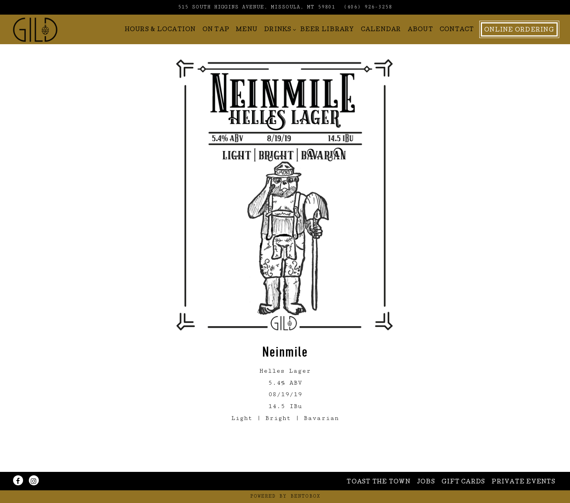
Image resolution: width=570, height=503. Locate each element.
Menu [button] (247, 42)
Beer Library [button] (327, 42)
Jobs (426, 482)
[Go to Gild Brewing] (256, 7)
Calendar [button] (381, 42)
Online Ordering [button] (519, 42)
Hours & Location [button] (160, 42)
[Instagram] (34, 480)
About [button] (420, 42)
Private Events (523, 482)
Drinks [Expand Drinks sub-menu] (279, 41)
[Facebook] (18, 480)
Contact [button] (457, 42)
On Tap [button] (216, 42)
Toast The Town (378, 482)
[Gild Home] (56, 41)
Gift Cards (463, 482)
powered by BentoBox (285, 496)
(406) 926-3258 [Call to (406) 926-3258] (368, 7)
